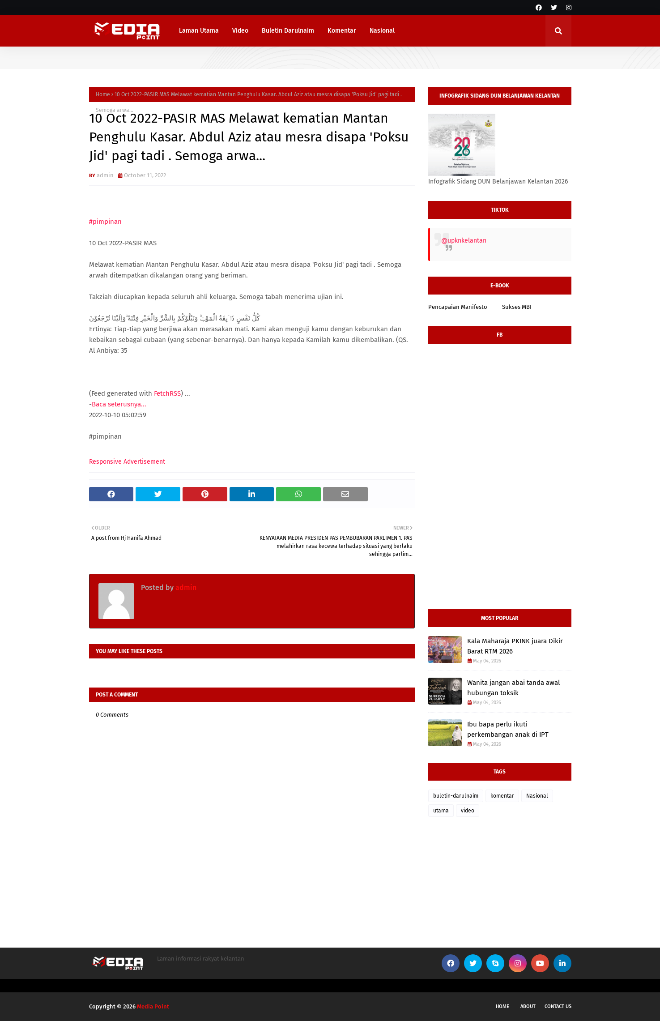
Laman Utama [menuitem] (199, 30)
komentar (502, 796)
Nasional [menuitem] (382, 30)
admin (105, 175)
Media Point (153, 1006)
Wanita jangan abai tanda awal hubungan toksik (513, 688)
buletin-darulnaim (455, 796)
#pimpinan (105, 222)
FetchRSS (167, 393)
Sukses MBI (517, 306)
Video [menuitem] (240, 30)
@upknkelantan (463, 240)
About (528, 1006)
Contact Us (558, 1006)
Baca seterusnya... (119, 404)
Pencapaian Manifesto (457, 306)
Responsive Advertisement (127, 462)
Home (103, 94)
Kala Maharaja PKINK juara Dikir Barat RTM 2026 (515, 646)
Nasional (537, 796)
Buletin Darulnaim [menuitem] (288, 30)
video (467, 810)
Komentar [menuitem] (342, 30)
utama (441, 810)
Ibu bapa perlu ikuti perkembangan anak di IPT (508, 729)
